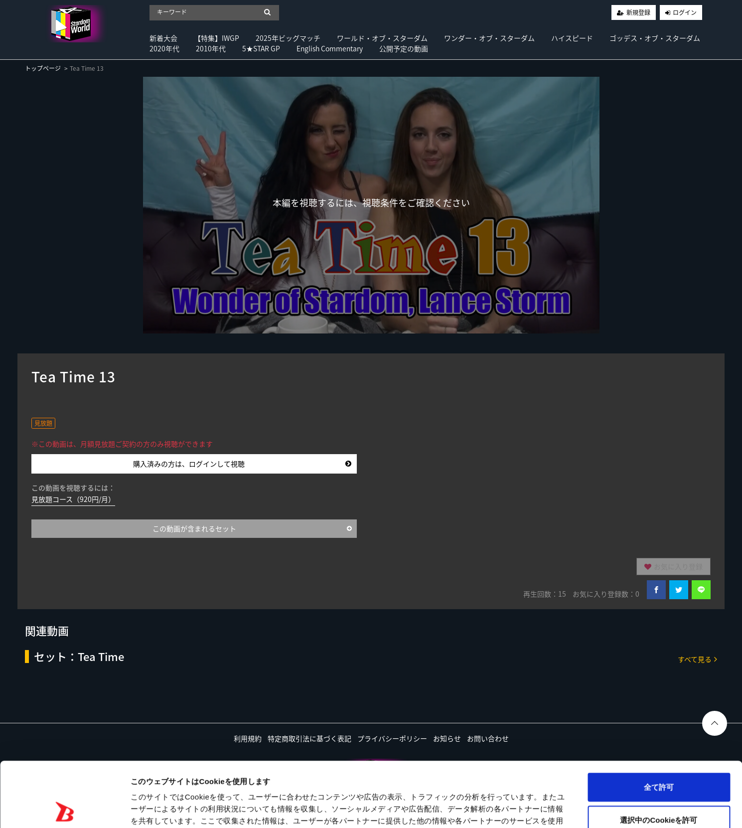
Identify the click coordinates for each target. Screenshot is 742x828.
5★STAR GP (261, 48)
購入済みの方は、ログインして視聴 (242, 464)
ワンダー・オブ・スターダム (489, 38)
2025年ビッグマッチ (288, 38)
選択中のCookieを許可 (658, 755)
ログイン (685, 12)
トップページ (43, 68)
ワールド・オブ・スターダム (382, 38)
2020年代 (164, 48)
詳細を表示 (481, 808)
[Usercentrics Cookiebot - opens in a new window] (64, 808)
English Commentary (330, 48)
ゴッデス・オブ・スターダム (654, 38)
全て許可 (659, 722)
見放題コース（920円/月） (73, 499)
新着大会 (163, 38)
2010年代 (211, 48)
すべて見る (697, 659)
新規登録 (638, 12)
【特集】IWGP (216, 38)
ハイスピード (572, 38)
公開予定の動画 (403, 48)
